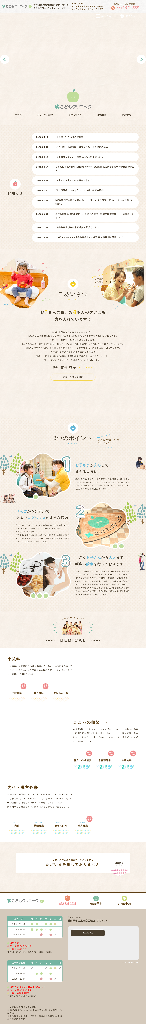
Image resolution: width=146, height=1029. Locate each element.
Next (141, 59)
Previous (5, 59)
